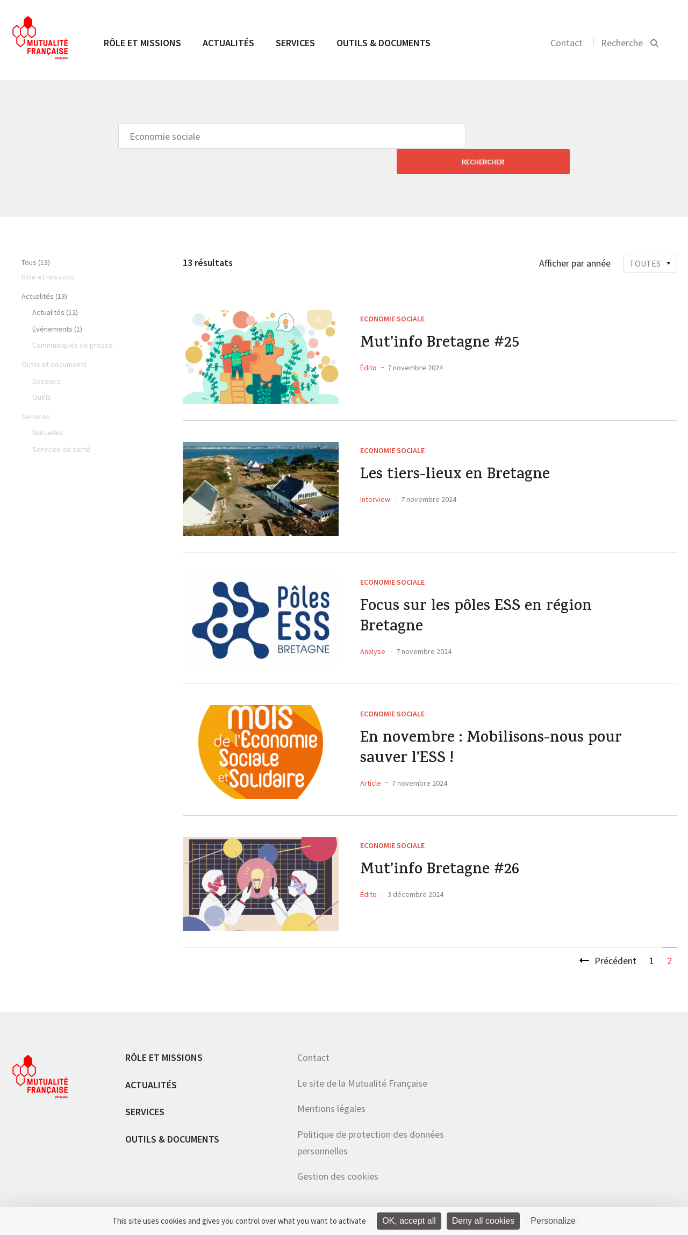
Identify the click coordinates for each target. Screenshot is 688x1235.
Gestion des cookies (337, 1151)
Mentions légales (331, 1083)
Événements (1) (57, 303)
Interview (375, 475)
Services (295, 43)
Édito (368, 343)
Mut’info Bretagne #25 (442, 320)
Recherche (622, 43)
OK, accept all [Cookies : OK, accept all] (409, 1220)
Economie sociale (392, 293)
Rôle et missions (142, 43)
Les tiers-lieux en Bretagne (457, 451)
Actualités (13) (44, 271)
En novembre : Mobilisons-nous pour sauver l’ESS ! (475, 725)
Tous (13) (36, 237)
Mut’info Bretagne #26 (442, 846)
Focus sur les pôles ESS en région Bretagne (479, 593)
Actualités (228, 43)
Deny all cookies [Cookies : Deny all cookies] (483, 1220)
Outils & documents (383, 43)
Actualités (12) (55, 287)
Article (370, 760)
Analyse (372, 628)
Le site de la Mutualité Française (362, 1058)
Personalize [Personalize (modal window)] (553, 1220)
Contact (566, 43)
